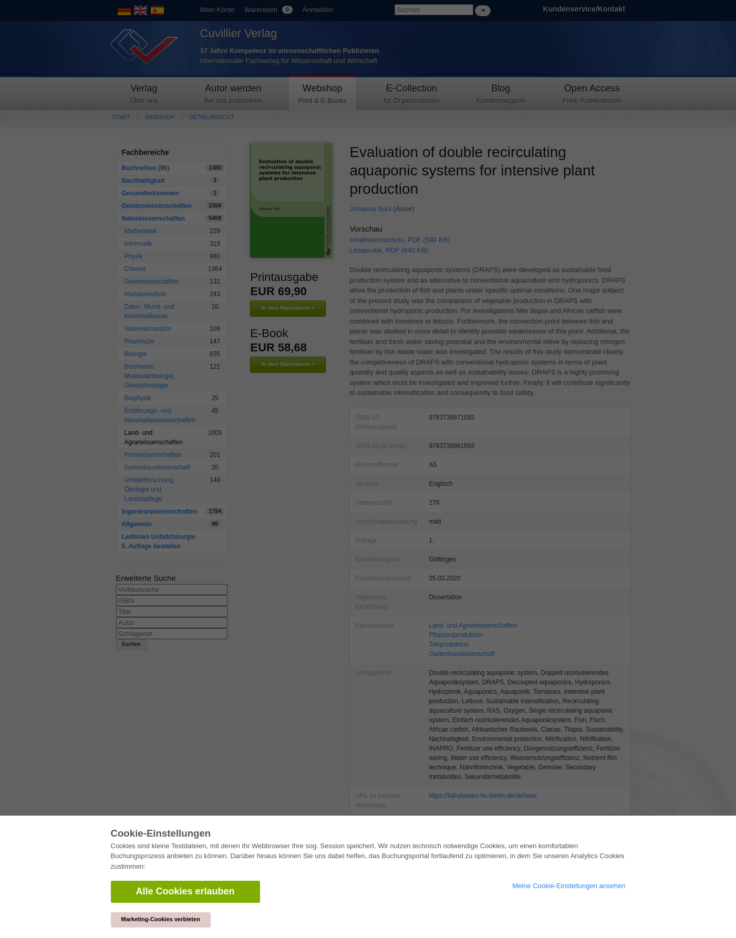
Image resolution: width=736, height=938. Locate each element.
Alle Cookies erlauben (185, 891)
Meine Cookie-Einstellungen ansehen (568, 886)
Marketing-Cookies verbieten (160, 919)
